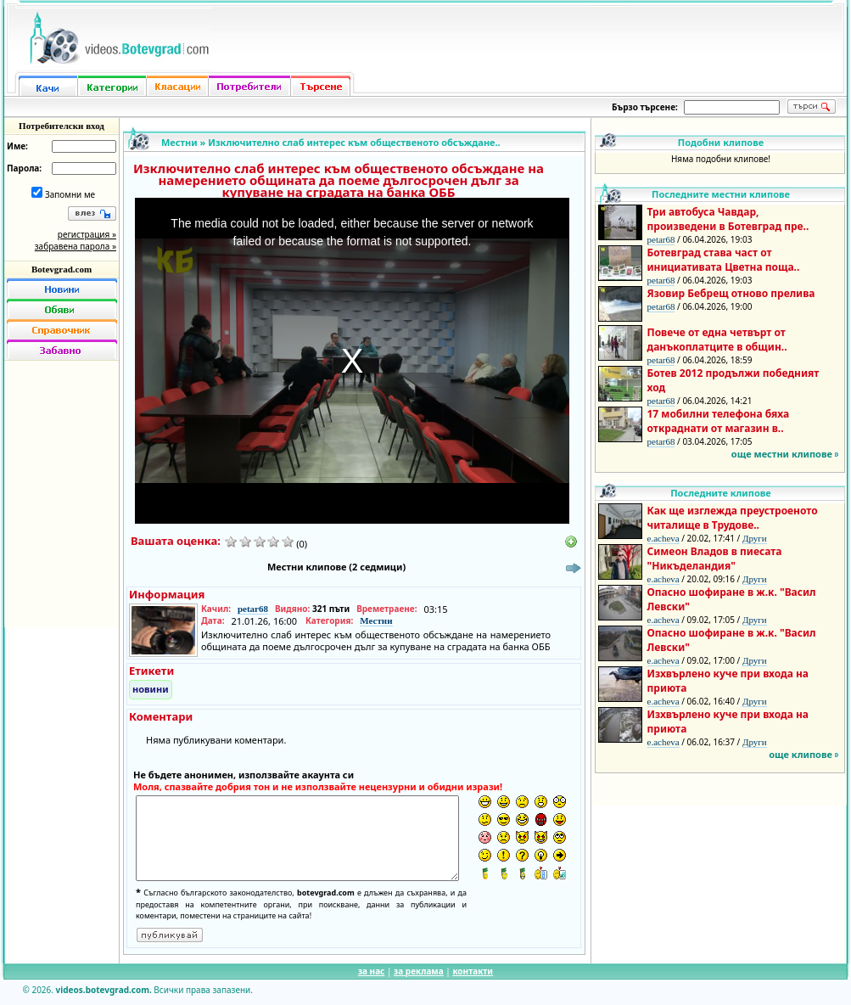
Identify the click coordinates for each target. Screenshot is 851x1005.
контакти (472, 971)
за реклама (419, 971)
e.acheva (663, 538)
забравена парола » (75, 246)
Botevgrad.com (61, 269)
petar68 (253, 609)
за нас (371, 971)
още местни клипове (781, 453)
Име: (17, 146)
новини (150, 688)
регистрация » (87, 234)
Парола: (24, 168)
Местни (179, 142)
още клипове (800, 754)
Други (754, 538)
